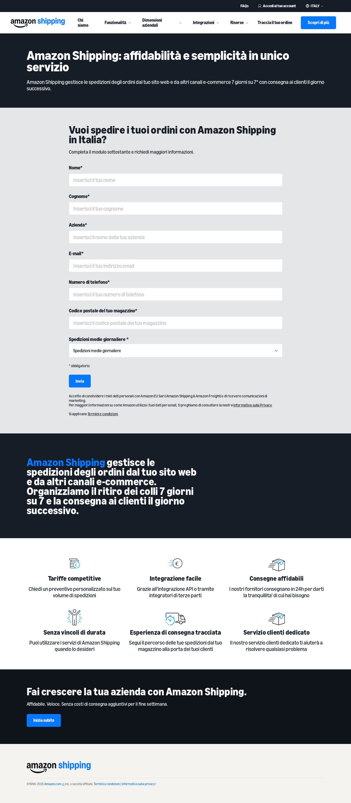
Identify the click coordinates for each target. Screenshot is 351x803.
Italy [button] (315, 6)
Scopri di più (318, 22)
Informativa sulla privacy (138, 784)
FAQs (244, 5)
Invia (80, 381)
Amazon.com (54, 784)
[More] (129, 23)
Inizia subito (43, 720)
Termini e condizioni (107, 784)
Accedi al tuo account (277, 5)
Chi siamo (83, 22)
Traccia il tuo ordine (275, 22)
